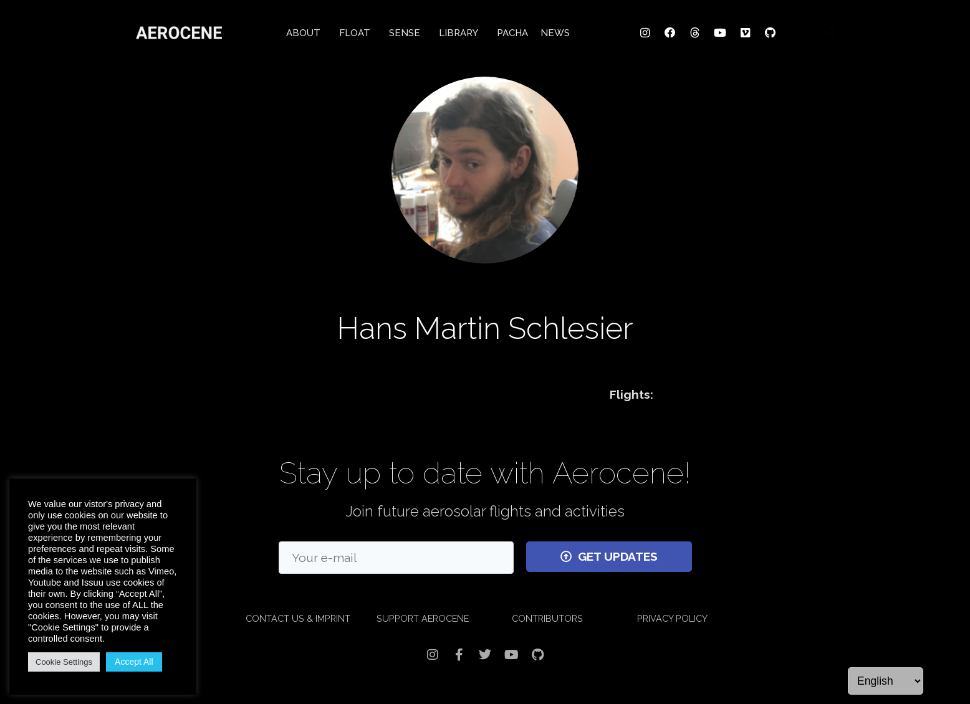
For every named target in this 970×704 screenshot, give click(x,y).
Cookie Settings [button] (64, 662)
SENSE (407, 31)
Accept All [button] (134, 662)
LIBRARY (461, 31)
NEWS (555, 31)
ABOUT (306, 31)
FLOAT (358, 31)
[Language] (885, 681)
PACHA (512, 31)
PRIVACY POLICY (672, 618)
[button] (830, 30)
